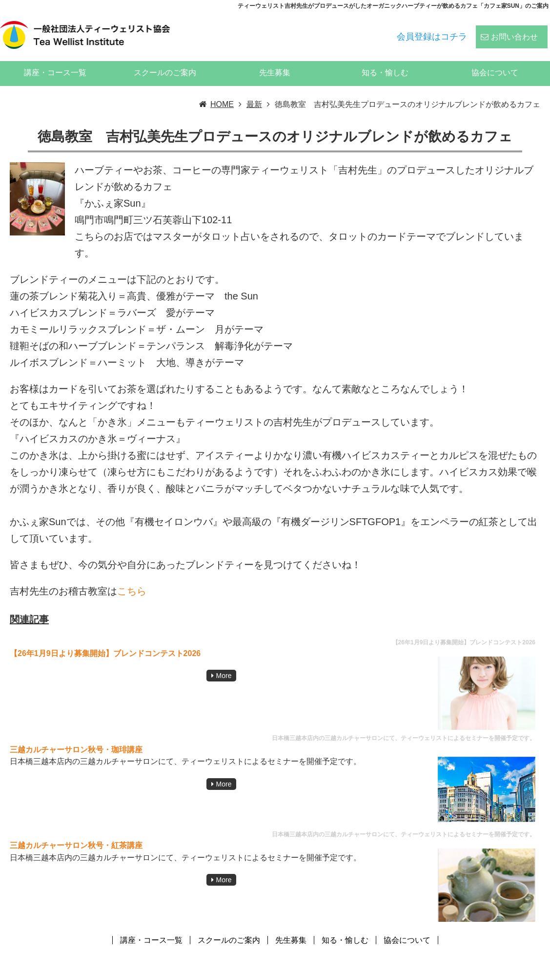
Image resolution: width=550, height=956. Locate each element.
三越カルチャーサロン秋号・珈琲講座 (76, 736)
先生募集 (274, 59)
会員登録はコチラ (432, 30)
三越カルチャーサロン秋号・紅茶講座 (76, 832)
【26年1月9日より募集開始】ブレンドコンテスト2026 (105, 640)
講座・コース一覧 (55, 59)
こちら (131, 577)
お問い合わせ (514, 30)
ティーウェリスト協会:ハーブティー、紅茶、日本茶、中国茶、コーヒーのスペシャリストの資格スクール (365, 948)
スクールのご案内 (165, 59)
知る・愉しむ (385, 59)
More (224, 662)
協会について (494, 59)
